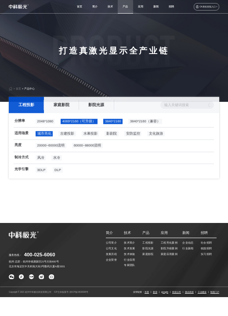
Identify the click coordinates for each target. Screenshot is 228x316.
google (164, 292)
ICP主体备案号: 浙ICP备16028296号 (71, 292)
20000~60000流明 (51, 154)
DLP (57, 178)
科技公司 (176, 292)
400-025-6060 (39, 254)
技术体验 (129, 254)
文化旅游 (156, 142)
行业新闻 (188, 248)
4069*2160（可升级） (79, 130)
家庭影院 (61, 113)
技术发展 (129, 248)
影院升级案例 (169, 248)
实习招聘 (206, 254)
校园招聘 (206, 248)
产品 (125, 6)
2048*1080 (45, 130)
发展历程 (111, 254)
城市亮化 (44, 142)
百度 (147, 292)
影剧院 (111, 142)
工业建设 (202, 292)
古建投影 (67, 142)
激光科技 (189, 292)
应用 (140, 6)
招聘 (171, 6)
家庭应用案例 (169, 254)
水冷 (56, 166)
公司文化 (111, 248)
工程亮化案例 (169, 242)
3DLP (41, 178)
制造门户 (214, 292)
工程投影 (26, 113)
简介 (95, 6)
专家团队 (129, 265)
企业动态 (188, 242)
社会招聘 (206, 242)
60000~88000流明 (87, 154)
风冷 (40, 166)
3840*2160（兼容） (145, 130)
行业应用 (129, 260)
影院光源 (97, 113)
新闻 (156, 6)
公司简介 (111, 242)
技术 (110, 6)
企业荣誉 (111, 260)
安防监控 (133, 142)
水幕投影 (90, 142)
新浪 (155, 292)
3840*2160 (113, 130)
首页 (79, 6)
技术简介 (129, 242)
